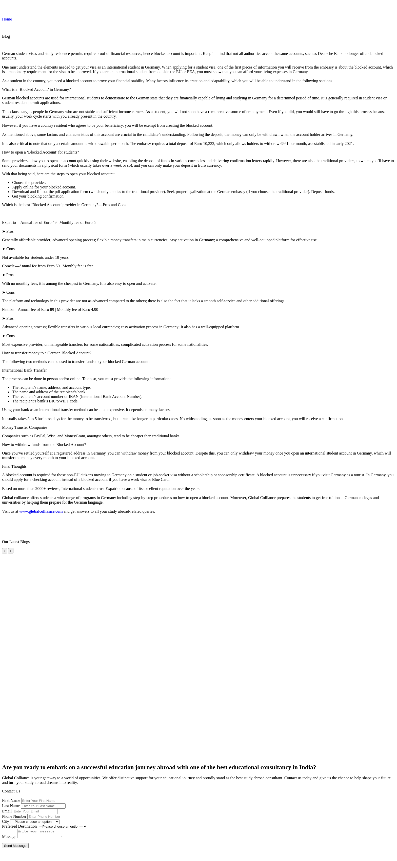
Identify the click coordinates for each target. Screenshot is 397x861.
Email (7, 811)
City (5, 821)
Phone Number (14, 816)
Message (9, 838)
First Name (11, 800)
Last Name (11, 806)
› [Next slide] (10, 551)
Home (7, 19)
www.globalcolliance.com (41, 511)
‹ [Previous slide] (4, 551)
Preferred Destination (19, 826)
